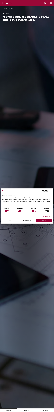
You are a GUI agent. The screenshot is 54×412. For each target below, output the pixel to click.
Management (26, 410)
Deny (10, 220)
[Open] (51, 3)
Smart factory (45, 410)
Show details (46, 216)
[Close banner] (51, 190)
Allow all (44, 220)
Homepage (5, 8)
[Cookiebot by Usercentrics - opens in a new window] (43, 190)
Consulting (8, 410)
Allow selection (27, 220)
